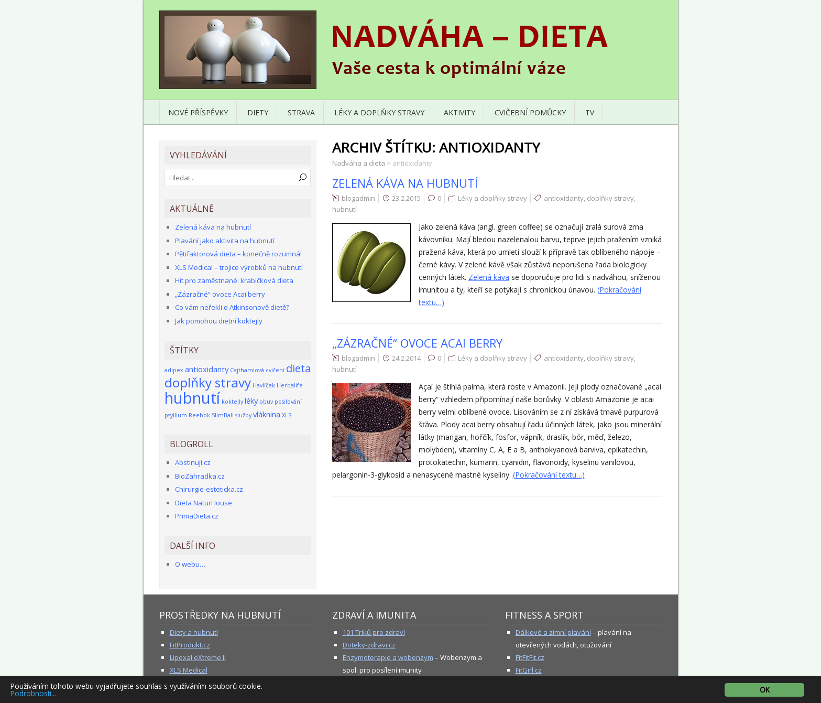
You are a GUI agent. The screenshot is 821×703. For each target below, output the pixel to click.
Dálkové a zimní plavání (553, 632)
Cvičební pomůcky (530, 112)
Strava (301, 112)
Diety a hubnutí (194, 632)
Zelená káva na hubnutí (405, 183)
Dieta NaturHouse (203, 502)
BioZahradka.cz (200, 476)
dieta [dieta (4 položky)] (298, 368)
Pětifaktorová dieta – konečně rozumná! (238, 253)
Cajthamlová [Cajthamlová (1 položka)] (247, 370)
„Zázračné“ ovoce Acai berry (417, 343)
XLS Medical (188, 670)
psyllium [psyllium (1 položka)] (176, 415)
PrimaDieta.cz (196, 516)
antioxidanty (564, 198)
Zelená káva (488, 277)
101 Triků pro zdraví (374, 632)
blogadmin (358, 198)
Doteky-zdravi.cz (369, 645)
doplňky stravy (610, 198)
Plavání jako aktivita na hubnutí (225, 240)
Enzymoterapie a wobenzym (388, 657)
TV (589, 112)
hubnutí (344, 209)
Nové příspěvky (198, 112)
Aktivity (459, 112)
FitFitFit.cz (530, 657)
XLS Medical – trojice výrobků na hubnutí (239, 267)
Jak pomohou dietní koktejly (218, 321)
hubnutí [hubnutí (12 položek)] (192, 397)
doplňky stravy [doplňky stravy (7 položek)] (208, 382)
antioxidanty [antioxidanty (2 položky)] (206, 369)
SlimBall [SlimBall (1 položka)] (223, 415)
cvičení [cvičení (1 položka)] (275, 370)
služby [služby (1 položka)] (243, 415)
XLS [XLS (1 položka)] (286, 415)
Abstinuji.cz (193, 462)
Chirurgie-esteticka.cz (209, 489)
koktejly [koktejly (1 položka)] (232, 401)
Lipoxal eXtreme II (198, 657)
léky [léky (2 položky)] (251, 400)
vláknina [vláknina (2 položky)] (266, 414)
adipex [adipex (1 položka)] (174, 370)
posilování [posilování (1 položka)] (288, 401)
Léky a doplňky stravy (379, 112)
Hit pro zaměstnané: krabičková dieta (234, 280)
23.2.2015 (406, 198)
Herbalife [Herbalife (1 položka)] (290, 385)
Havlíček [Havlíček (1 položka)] (264, 385)
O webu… (190, 564)
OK (765, 690)
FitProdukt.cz (190, 645)
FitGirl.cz (529, 670)
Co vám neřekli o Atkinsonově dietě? (232, 307)
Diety (257, 112)
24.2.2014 (406, 358)
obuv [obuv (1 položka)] (266, 401)
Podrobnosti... (33, 693)
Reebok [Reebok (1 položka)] (199, 415)
